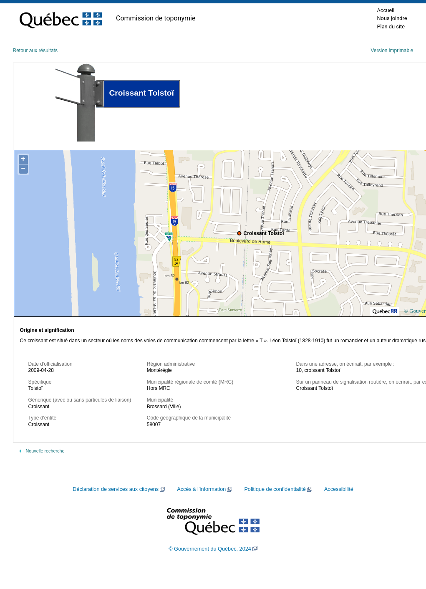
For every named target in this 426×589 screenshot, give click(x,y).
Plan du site (391, 26)
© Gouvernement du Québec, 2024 (210, 549)
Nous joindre (392, 18)
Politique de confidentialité (274, 489)
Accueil (385, 10)
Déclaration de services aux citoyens (116, 489)
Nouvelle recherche (45, 450)
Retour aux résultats (35, 50)
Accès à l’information (201, 489)
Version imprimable (392, 50)
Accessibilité (338, 489)
